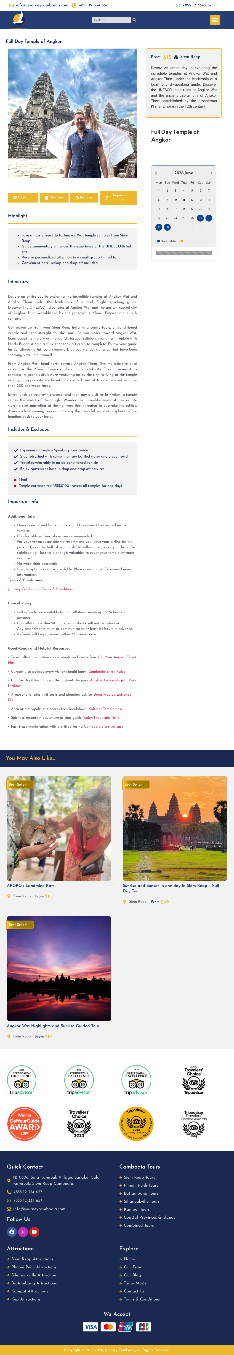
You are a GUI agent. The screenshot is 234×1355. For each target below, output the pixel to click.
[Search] (134, 20)
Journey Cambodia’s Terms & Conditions (41, 589)
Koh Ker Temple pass (105, 709)
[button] (215, 20)
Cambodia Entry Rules (106, 672)
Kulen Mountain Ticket (102, 718)
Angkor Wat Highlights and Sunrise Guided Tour (53, 1026)
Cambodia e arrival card (103, 727)
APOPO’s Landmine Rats (31, 886)
